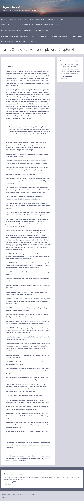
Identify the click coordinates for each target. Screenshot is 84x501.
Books (80, 36)
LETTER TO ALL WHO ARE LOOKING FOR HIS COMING (37, 25)
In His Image (27, 30)
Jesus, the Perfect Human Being (11, 30)
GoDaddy (3, 497)
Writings (18, 41)
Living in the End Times (41, 30)
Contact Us (32, 41)
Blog (24, 41)
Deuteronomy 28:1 (66, 76)
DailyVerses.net (63, 78)
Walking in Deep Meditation (9, 25)
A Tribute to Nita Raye (14, 19)
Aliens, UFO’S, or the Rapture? (58, 36)
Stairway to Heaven (63, 25)
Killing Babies (42, 36)
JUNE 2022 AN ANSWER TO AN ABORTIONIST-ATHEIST (18, 36)
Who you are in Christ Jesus (56, 19)
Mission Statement (7, 41)
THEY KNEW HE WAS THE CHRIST (34, 19)
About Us (73, 36)
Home (3, 19)
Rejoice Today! (11, 7)
